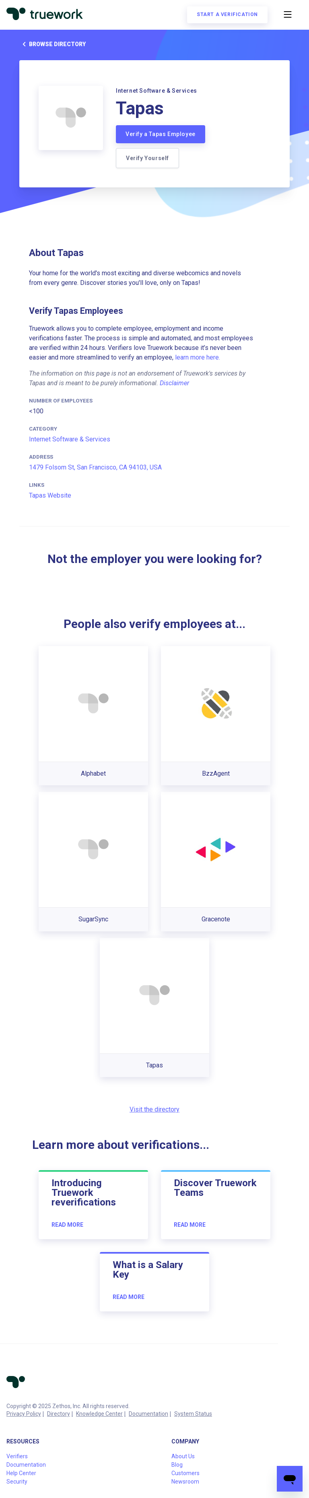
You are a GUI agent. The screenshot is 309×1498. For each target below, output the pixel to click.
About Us (183, 1456)
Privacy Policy (23, 1414)
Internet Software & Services (69, 439)
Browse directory (52, 44)
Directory (58, 1414)
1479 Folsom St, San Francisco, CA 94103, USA (95, 467)
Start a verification (227, 14)
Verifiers (17, 1456)
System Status (193, 1414)
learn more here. (197, 357)
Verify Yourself (147, 158)
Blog (177, 1464)
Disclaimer (174, 383)
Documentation (148, 1414)
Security (16, 1481)
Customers (185, 1473)
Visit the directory (154, 1109)
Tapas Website (50, 495)
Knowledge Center (99, 1414)
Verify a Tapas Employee (161, 134)
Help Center (21, 1473)
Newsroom (185, 1481)
